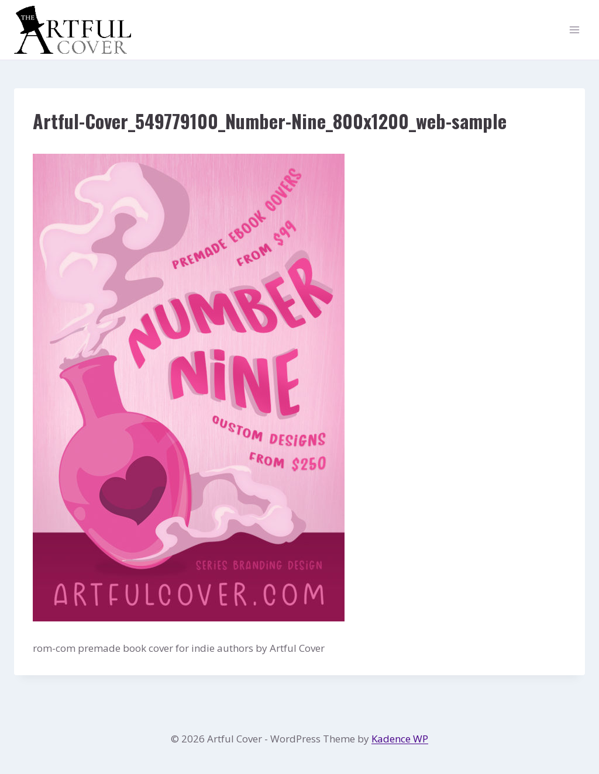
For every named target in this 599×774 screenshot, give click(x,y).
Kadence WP (399, 738)
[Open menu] (574, 30)
